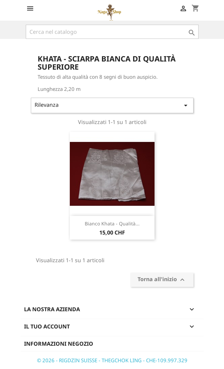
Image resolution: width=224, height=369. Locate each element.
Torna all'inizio (162, 280)
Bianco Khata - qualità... (112, 223)
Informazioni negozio (58, 343)
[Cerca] (112, 32)
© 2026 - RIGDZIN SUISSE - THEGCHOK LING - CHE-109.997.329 (112, 360)
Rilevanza (112, 105)
